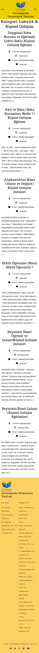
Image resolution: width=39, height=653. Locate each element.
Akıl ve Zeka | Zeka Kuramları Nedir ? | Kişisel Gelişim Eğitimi (19, 116)
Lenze (21, 547)
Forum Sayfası (7, 515)
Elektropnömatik (25, 580)
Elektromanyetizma (26, 569)
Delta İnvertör (25, 537)
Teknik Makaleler (26, 533)
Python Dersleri (25, 558)
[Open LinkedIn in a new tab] (23, 648)
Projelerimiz (7, 533)
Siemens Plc (24, 555)
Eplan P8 (22, 587)
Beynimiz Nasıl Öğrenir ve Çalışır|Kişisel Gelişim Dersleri (19, 338)
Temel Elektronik (26, 507)
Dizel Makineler (25, 602)
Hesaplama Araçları (27, 609)
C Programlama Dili (27, 551)
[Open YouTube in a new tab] (28, 648)
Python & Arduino (26, 606)
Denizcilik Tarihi (26, 620)
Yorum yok (22, 64)
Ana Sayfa (6, 507)
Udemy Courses (25, 628)
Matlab (21, 598)
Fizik (21, 624)
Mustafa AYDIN (25, 51)
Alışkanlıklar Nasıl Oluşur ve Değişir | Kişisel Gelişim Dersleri (19, 186)
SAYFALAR (5, 511)
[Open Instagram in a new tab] (19, 648)
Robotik (22, 573)
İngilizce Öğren (25, 577)
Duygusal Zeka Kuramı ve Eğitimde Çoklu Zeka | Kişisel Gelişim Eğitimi (19, 39)
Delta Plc (23, 518)
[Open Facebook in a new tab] (10, 648)
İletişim (5, 518)
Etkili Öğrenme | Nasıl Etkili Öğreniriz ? (19, 265)
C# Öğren (22, 613)
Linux (21, 617)
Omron (21, 522)
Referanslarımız (8, 529)
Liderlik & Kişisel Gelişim (26, 60)
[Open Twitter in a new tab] (15, 648)
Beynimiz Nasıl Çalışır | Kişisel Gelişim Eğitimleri (19, 413)
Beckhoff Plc (24, 631)
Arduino (22, 584)
